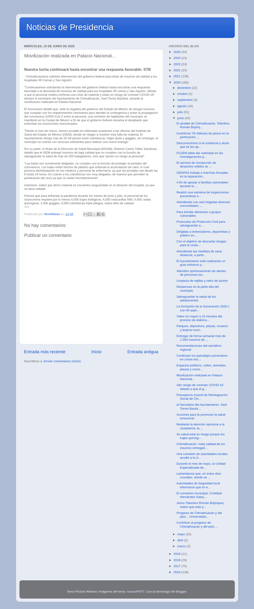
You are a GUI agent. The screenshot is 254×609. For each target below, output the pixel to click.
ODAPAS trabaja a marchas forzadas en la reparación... (202, 174)
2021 (177, 76)
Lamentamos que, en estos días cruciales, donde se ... (198, 475)
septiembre (185, 100)
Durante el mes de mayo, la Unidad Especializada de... (201, 465)
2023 (177, 64)
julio (180, 112)
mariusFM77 (135, 591)
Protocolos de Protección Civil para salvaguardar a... (200, 223)
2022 (177, 70)
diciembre (184, 88)
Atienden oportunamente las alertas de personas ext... (201, 272)
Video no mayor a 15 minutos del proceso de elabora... (199, 318)
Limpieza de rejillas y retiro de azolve (202, 280)
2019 (177, 554)
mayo (181, 534)
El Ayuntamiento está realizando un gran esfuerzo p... (200, 262)
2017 (177, 566)
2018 (177, 560)
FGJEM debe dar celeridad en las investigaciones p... (199, 154)
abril (180, 540)
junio (181, 118)
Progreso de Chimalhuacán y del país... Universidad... (199, 514)
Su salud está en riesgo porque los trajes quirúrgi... (200, 436)
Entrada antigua (142, 351)
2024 (177, 58)
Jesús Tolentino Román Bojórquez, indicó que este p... (200, 504)
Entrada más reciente (45, 351)
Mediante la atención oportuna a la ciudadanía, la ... (200, 426)
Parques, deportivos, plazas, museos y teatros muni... (202, 327)
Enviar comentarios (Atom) (62, 361)
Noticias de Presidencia (69, 27)
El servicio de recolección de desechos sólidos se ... (196, 164)
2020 (177, 82)
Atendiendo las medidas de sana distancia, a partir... (199, 253)
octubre (183, 94)
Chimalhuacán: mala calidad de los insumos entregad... (200, 445)
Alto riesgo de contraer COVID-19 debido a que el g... (199, 386)
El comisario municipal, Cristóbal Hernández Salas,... (199, 495)
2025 (177, 52)
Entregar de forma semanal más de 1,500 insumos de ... (201, 337)
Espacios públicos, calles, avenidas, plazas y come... (201, 367)
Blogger (181, 591)
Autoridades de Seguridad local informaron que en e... (198, 485)
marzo (182, 546)
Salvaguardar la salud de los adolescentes (196, 298)
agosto (182, 106)
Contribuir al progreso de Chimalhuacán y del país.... (197, 524)
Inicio (96, 351)
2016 (177, 572)
